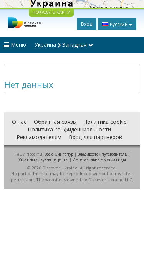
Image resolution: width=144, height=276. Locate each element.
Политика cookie (105, 121)
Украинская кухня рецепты (43, 159)
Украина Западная (64, 44)
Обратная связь (55, 121)
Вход (86, 24)
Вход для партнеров (95, 137)
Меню (15, 44)
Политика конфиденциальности (69, 129)
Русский (117, 24)
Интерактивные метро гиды (99, 159)
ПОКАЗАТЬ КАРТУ (51, 12)
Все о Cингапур (59, 154)
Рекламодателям (39, 137)
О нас (19, 121)
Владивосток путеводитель (102, 154)
